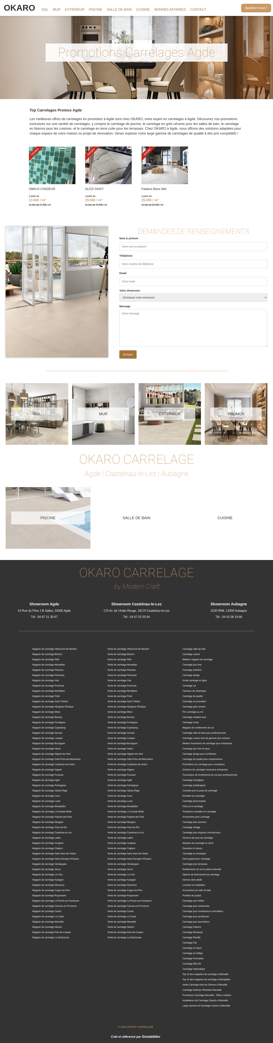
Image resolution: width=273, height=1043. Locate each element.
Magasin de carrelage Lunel (46, 801)
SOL (44, 9)
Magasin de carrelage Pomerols (48, 685)
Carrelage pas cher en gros (196, 748)
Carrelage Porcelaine (193, 958)
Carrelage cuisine (191, 654)
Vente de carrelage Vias (119, 680)
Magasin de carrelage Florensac (48, 675)
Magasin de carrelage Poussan (47, 775)
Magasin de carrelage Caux (46, 796)
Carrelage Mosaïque (193, 932)
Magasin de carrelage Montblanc (48, 691)
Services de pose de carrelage (198, 838)
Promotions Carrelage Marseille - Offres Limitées (207, 995)
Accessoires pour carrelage (196, 817)
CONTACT (198, 9)
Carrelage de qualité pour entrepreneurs (203, 759)
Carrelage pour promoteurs (196, 921)
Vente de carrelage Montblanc (122, 691)
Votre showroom (129, 290)
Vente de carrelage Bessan (121, 717)
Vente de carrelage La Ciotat (122, 916)
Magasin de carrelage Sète (45, 659)
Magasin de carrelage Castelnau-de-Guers (53, 764)
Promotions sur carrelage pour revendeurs (204, 764)
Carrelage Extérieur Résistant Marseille (202, 990)
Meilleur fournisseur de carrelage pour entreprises (207, 743)
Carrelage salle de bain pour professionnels (204, 733)
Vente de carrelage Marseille (122, 921)
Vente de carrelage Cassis (121, 911)
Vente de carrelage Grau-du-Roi (123, 827)
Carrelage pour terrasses (195, 864)
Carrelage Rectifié (192, 937)
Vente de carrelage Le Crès (121, 874)
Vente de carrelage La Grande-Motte (126, 811)
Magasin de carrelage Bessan (47, 717)
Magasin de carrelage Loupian (47, 738)
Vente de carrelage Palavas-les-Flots (126, 817)
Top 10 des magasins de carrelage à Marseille (206, 974)
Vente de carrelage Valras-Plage (124, 790)
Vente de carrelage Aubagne (122, 880)
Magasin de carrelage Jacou (46, 869)
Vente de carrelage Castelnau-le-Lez (126, 832)
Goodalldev (151, 1037)
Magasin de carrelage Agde (46, 780)
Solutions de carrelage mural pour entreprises (205, 769)
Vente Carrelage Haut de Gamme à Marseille (205, 984)
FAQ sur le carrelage (193, 806)
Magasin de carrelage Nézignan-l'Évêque (53, 706)
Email (122, 273)
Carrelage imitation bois (194, 717)
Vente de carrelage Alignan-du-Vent (125, 754)
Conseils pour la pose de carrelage (200, 790)
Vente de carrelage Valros (120, 748)
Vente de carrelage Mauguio (122, 822)
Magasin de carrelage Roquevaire (49, 895)
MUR (56, 9)
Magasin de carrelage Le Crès (47, 874)
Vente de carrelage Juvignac (122, 843)
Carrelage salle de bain (194, 649)
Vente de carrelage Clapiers (121, 848)
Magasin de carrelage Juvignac (48, 843)
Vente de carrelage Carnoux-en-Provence (128, 906)
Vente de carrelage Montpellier (123, 806)
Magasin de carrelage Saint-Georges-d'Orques (55, 859)
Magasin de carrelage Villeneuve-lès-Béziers (54, 649)
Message (124, 306)
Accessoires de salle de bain (197, 890)
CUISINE (143, 9)
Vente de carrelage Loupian (121, 738)
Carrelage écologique (193, 780)
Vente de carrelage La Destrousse (124, 937)
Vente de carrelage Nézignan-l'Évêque (127, 706)
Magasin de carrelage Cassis (47, 911)
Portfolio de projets (192, 895)
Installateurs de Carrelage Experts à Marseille (205, 1000)
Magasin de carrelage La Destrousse (50, 937)
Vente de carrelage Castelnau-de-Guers (127, 764)
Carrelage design (191, 675)
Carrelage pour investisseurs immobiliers (203, 911)
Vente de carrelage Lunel (120, 801)
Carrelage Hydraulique (194, 969)
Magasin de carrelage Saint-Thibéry (50, 701)
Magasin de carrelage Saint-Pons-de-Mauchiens (56, 759)
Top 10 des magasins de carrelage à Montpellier (206, 979)
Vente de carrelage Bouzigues (123, 743)
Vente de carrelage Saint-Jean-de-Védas (128, 853)
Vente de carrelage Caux (120, 796)
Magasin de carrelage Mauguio (47, 822)
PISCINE (95, 9)
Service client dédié (192, 880)
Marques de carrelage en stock (198, 843)
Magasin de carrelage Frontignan (48, 722)
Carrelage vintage (191, 827)
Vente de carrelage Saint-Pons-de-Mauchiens (130, 759)
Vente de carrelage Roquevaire (123, 895)
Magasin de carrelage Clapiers (47, 848)
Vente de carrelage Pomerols (122, 685)
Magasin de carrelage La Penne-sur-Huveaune (55, 900)
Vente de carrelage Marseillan (122, 664)
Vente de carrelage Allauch (121, 927)
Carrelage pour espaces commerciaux (202, 832)
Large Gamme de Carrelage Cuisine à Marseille (206, 1005)
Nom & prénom (128, 238)
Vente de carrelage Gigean (121, 769)
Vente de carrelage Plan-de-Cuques (125, 932)
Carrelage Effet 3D (192, 963)
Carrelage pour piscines (194, 822)
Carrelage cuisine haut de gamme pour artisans (206, 738)
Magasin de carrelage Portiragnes (49, 785)
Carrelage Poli (190, 942)
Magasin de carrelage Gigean (47, 769)
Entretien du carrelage (194, 796)
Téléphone (125, 255)
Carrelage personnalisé (194, 801)
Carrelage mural (191, 722)
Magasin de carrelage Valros (46, 748)
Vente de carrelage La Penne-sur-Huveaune (130, 900)
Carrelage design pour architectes (199, 754)
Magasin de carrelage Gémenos (48, 885)
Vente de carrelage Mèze (120, 712)
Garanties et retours (192, 848)
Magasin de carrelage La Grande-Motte (52, 811)
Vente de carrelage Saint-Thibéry (124, 701)
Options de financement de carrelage (201, 874)
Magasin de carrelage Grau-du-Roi (49, 827)
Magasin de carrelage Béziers (47, 654)
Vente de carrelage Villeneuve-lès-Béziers (128, 649)
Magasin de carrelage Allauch (47, 927)
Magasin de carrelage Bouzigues (48, 743)
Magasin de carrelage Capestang (49, 727)
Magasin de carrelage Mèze (46, 712)
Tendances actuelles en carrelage (199, 811)
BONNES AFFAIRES (170, 9)
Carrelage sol (189, 685)
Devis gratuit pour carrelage (196, 859)
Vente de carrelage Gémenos (122, 885)
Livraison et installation (194, 885)
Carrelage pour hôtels (193, 900)
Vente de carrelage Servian (121, 733)
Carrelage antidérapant (194, 785)
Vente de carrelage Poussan (122, 775)
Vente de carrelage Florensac (122, 675)
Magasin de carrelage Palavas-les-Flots (52, 817)
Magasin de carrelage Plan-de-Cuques (51, 932)
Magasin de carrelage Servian (47, 733)
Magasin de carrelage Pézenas (47, 670)
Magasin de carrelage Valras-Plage (50, 790)
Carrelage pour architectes (196, 916)
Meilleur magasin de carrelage (198, 659)
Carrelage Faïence (192, 927)
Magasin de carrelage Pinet (46, 696)
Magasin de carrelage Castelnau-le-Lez (52, 832)
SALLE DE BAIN (119, 9)
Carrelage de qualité (193, 696)
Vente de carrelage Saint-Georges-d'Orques (129, 859)
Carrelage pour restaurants (196, 906)
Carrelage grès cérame (194, 706)
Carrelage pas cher (192, 664)
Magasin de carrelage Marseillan (48, 664)
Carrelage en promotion (194, 701)
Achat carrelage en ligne (195, 680)
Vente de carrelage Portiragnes (123, 785)
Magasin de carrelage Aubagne (48, 880)
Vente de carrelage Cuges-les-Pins (125, 890)
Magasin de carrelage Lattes (46, 838)
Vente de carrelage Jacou (120, 869)
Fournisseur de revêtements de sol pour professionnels (210, 775)
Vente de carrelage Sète (120, 659)
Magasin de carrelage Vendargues (49, 864)
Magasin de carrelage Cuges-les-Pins (51, 890)
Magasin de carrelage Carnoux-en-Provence (54, 906)
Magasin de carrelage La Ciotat (48, 916)
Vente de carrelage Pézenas (122, 670)
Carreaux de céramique (194, 691)
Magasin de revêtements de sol (198, 727)
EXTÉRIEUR (74, 9)
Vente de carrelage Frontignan (123, 722)
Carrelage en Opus (192, 948)
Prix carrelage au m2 (193, 712)
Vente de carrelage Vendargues (123, 864)
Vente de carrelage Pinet (120, 696)
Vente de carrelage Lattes (120, 838)
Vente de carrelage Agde (120, 780)
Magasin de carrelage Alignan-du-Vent (51, 754)
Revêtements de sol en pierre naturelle (202, 869)
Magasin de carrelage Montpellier (49, 806)
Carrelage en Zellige (193, 953)
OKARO (19, 8)
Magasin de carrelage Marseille (48, 921)
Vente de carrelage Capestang (123, 727)
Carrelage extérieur (192, 670)
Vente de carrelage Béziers (121, 654)
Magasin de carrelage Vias (45, 680)
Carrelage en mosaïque (194, 853)
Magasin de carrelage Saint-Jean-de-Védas (54, 853)
